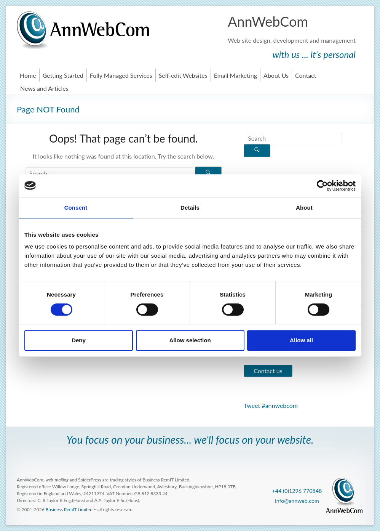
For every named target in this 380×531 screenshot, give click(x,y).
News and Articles (44, 88)
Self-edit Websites (183, 75)
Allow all (301, 340)
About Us (276, 75)
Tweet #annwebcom (271, 405)
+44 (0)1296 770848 (297, 491)
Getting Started (63, 75)
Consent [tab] (76, 207)
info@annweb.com (297, 500)
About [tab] (304, 207)
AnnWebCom (268, 21)
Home (28, 75)
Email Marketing (235, 75)
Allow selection (190, 340)
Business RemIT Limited (69, 509)
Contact (305, 75)
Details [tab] (190, 207)
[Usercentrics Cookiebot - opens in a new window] (322, 185)
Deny (79, 340)
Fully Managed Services (121, 75)
